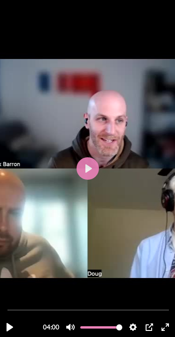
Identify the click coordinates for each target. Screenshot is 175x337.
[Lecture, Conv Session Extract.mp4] (9, 327)
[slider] (88, 309)
